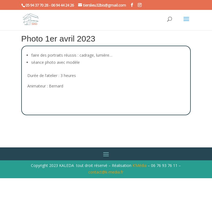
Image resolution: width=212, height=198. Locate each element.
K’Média (139, 165)
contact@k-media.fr (105, 172)
